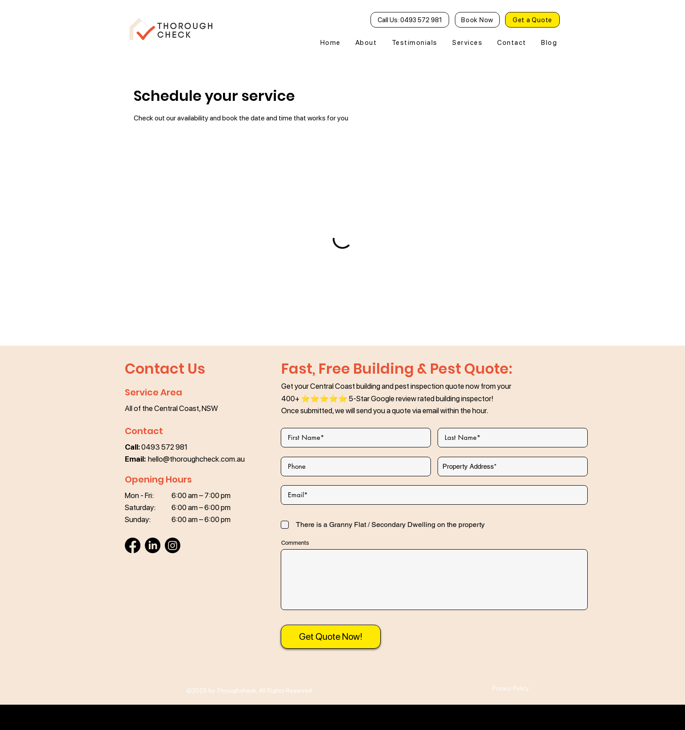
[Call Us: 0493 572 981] (409, 20)
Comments (295, 543)
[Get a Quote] (532, 20)
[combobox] (513, 466)
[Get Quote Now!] (331, 637)
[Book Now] (477, 20)
